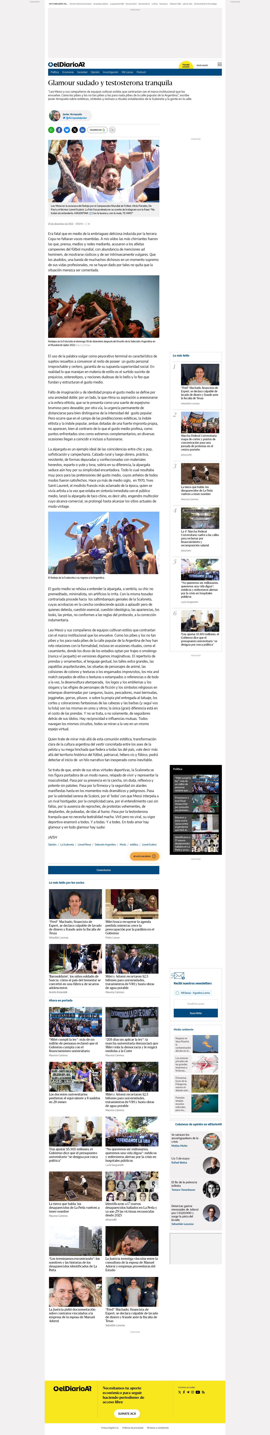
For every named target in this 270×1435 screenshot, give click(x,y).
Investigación (110, 72)
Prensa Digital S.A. (110, 1427)
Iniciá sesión (202, 65)
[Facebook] (59, 130)
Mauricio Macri (131, 4)
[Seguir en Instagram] (192, 1392)
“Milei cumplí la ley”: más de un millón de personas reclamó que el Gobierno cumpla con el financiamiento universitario (183, 784)
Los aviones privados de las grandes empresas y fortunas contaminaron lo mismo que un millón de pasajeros (182, 1064)
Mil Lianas (127, 72)
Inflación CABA (175, 4)
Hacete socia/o (185, 66)
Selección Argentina (105, 844)
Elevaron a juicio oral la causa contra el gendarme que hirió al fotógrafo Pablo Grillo (181, 824)
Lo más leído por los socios (66, 882)
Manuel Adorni (144, 4)
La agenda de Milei (117, 4)
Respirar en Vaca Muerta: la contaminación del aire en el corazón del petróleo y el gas (183, 1044)
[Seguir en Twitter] (179, 1392)
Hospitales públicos (100, 4)
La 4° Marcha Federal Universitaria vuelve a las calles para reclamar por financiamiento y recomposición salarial (200, 538)
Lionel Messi (84, 844)
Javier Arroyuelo (72, 114)
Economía (68, 72)
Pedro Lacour (112, 937)
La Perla (155, 4)
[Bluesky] (67, 130)
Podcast (141, 72)
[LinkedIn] (82, 130)
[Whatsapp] (51, 130)
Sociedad (82, 72)
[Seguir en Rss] (203, 1392)
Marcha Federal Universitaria (81, 4)
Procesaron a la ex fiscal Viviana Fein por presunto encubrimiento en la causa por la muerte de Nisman (182, 804)
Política (55, 72)
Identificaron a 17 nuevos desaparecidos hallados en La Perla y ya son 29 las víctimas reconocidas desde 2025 (182, 843)
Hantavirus (163, 4)
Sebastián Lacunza (58, 937)
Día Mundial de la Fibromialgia (205, 4)
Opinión (95, 72)
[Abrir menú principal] (220, 64)
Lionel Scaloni (149, 844)
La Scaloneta (67, 844)
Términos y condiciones (158, 1427)
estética (134, 844)
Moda (123, 844)
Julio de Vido (187, 4)
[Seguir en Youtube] (198, 1392)
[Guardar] (112, 130)
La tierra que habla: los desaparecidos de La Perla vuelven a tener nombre (74, 1207)
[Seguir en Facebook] (184, 1392)
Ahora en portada (60, 1000)
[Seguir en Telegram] (188, 1392)
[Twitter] (75, 130)
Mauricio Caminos (114, 992)
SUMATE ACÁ (127, 1413)
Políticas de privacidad (132, 1427)
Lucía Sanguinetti (114, 1164)
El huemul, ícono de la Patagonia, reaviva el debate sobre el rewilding (182, 1084)
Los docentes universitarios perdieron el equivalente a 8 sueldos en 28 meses (74, 1098)
